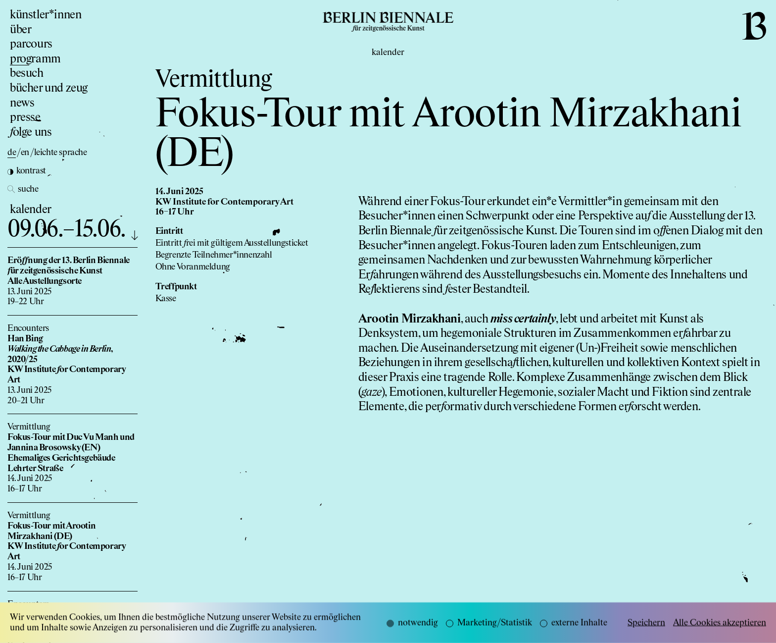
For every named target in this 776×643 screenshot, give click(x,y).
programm (35, 59)
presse (25, 117)
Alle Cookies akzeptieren (719, 629)
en (25, 152)
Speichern (646, 629)
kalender (30, 209)
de (11, 152)
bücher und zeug (49, 88)
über (20, 30)
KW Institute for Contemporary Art (224, 202)
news (22, 103)
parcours (31, 44)
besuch (27, 73)
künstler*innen (45, 15)
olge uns (30, 132)
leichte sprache (60, 152)
